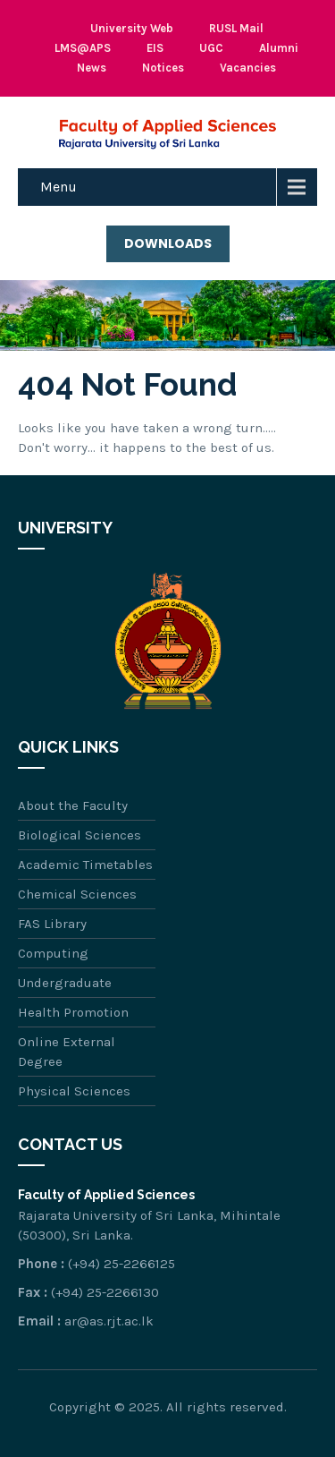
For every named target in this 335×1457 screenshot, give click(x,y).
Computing (53, 953)
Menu (58, 186)
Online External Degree (66, 1051)
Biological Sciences (79, 835)
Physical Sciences (74, 1091)
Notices (163, 67)
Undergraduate (65, 983)
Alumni (278, 48)
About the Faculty (73, 805)
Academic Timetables (85, 864)
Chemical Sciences (77, 894)
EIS (155, 48)
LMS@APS (82, 48)
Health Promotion (73, 1012)
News (91, 67)
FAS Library (52, 924)
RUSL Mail (236, 28)
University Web (131, 28)
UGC (211, 48)
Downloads (168, 243)
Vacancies (248, 67)
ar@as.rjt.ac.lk (109, 1321)
